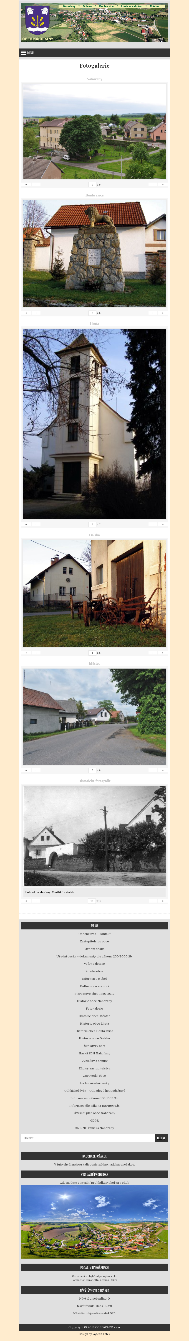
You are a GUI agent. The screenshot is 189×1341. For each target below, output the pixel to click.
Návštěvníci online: (93, 1298)
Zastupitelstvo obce (94, 941)
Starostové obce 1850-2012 (94, 993)
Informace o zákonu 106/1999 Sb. (94, 1098)
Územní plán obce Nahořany (94, 1113)
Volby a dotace (94, 963)
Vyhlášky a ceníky (94, 1061)
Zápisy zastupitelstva (94, 1068)
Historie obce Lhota (94, 1023)
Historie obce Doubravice (94, 1031)
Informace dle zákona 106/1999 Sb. (94, 1105)
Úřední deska (94, 949)
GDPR (94, 1120)
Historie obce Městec (94, 1016)
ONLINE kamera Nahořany (94, 1128)
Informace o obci (94, 978)
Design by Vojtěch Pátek (94, 1334)
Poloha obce (94, 971)
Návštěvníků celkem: (88, 1313)
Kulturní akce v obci (94, 986)
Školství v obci (94, 1046)
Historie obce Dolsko (94, 1038)
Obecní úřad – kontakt (94, 934)
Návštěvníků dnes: (90, 1306)
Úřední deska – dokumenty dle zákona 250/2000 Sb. (94, 956)
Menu (30, 52)
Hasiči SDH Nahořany (94, 1053)
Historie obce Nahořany (94, 1001)
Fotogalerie (94, 65)
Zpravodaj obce (94, 1075)
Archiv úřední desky (94, 1083)
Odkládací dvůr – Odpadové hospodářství (94, 1090)
